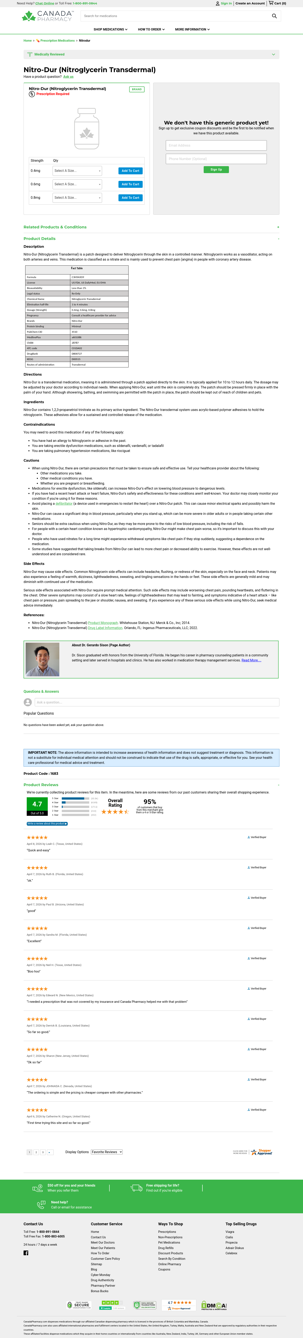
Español (146, 1332)
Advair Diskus (235, 1231)
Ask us (68, 77)
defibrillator (64, 504)
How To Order (100, 1236)
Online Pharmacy (169, 1247)
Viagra (230, 1215)
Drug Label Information (105, 628)
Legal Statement (188, 1332)
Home (28, 40)
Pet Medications (169, 1226)
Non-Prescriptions (170, 1220)
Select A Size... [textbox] (65, 171)
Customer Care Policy (105, 1242)
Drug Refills (166, 1231)
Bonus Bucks (99, 1274)
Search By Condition (171, 1242)
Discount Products (170, 1236)
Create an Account (250, 3)
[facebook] (26, 1235)
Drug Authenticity (102, 1263)
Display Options (77, 1152)
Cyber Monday (100, 1258)
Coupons (164, 1253)
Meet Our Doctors (103, 1226)
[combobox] (77, 171)
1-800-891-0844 (48, 1215)
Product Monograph (103, 623)
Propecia (232, 1226)
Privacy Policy (215, 1332)
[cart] (277, 3)
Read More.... (251, 660)
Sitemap (96, 1247)
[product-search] (274, 16)
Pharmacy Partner (103, 1269)
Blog (94, 1253)
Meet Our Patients (103, 1231)
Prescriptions (167, 1215)
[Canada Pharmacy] (48, 16)
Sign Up (216, 169)
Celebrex (231, 1236)
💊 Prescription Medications (56, 40)
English (164, 1332)
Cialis (229, 1220)
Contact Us (98, 1220)
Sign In (223, 3)
